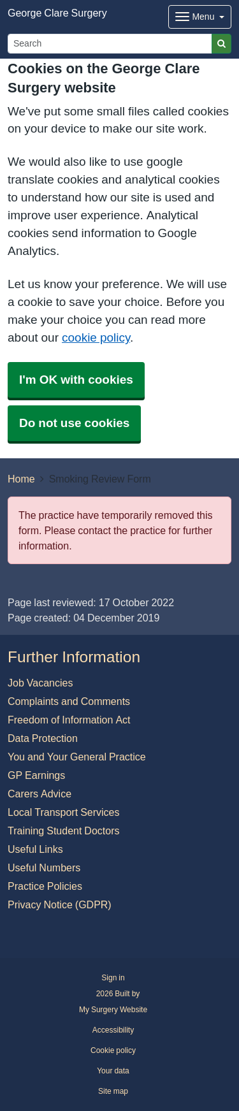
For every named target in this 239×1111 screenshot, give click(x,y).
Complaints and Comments (69, 701)
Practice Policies (45, 886)
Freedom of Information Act (69, 720)
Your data (113, 1071)
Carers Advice (39, 793)
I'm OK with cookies (76, 380)
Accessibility (113, 1030)
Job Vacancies (40, 683)
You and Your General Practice (77, 757)
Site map (113, 1091)
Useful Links (35, 849)
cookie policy (96, 337)
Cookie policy (113, 1050)
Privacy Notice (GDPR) (60, 904)
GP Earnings (36, 775)
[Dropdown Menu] (199, 17)
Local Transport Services (63, 812)
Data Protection (43, 738)
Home (21, 479)
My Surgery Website (113, 1009)
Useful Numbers (44, 867)
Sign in (112, 978)
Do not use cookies (74, 423)
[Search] (110, 44)
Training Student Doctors (64, 830)
